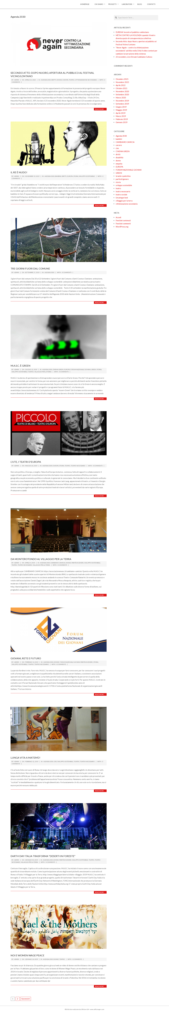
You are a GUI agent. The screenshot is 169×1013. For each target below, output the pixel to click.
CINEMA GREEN (58, 369)
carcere (119, 145)
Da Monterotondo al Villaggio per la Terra (41, 559)
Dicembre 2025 (122, 79)
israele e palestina (123, 176)
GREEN (93, 369)
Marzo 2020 (121, 97)
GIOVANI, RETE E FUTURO (26, 658)
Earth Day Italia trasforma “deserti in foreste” (43, 856)
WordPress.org (122, 227)
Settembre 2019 (122, 104)
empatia (119, 164)
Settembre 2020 (122, 94)
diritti (53, 80)
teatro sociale (121, 194)
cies (55, 761)
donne (59, 80)
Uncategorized (122, 197)
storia (75, 176)
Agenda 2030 (46, 80)
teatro (71, 80)
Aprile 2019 (120, 113)
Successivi (25, 999)
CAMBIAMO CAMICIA (57, 563)
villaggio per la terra (42, 372)
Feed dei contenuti (123, 220)
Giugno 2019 (121, 107)
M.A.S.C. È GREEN (20, 365)
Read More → (100, 109)
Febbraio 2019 (122, 119)
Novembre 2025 (122, 82)
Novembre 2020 (122, 91)
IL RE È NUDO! (19, 172)
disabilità (119, 157)
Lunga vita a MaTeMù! (25, 757)
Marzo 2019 (121, 116)
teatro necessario (78, 466)
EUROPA (65, 80)
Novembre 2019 (122, 101)
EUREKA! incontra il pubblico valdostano (132, 32)
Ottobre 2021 (121, 88)
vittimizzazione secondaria (86, 80)
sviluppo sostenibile (87, 176)
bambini (58, 176)
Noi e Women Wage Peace (27, 955)
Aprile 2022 (120, 85)
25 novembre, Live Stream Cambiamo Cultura (134, 57)
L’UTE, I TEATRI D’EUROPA (26, 461)
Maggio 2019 (121, 110)
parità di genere (78, 563)
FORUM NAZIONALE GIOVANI (80, 369)
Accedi (118, 217)
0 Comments (66, 272)
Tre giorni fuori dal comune (30, 268)
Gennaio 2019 (121, 122)
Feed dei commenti (123, 223)
